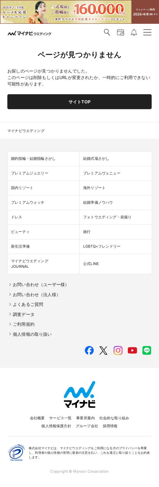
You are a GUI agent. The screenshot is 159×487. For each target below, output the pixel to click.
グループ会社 (87, 426)
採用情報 (110, 426)
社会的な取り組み (114, 418)
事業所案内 (85, 418)
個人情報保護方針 (56, 426)
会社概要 (37, 418)
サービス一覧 (60, 418)
